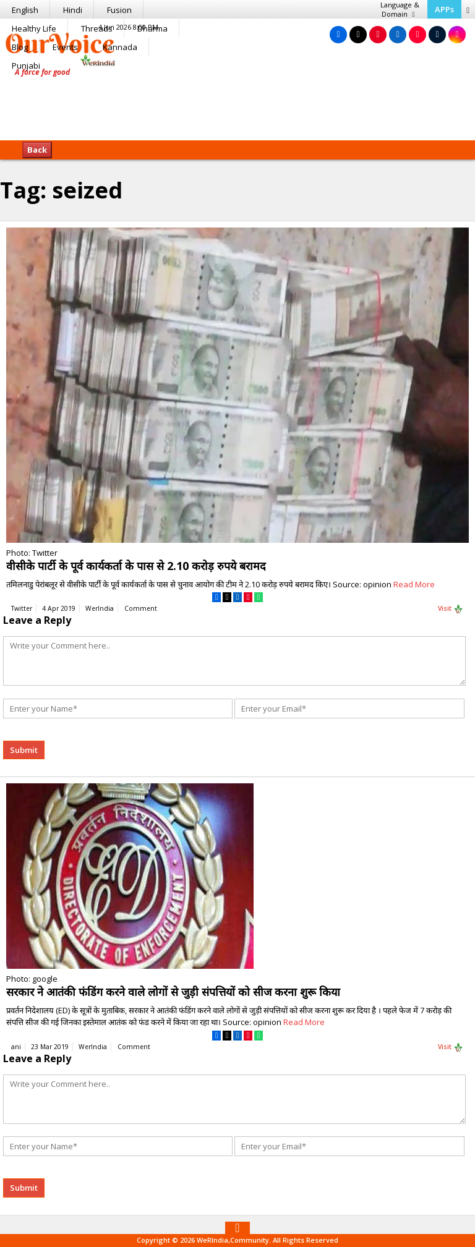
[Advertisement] (237, 102)
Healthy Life (34, 28)
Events (65, 47)
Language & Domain (399, 9)
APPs (444, 9)
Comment (140, 608)
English (25, 9)
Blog (20, 47)
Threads (97, 28)
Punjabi (26, 65)
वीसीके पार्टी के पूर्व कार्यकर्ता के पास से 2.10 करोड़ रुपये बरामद (136, 565)
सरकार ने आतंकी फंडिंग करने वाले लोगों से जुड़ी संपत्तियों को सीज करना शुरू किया (173, 991)
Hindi (72, 9)
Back (37, 149)
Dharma (152, 28)
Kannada (120, 47)
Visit (450, 609)
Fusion (119, 9)
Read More (414, 584)
